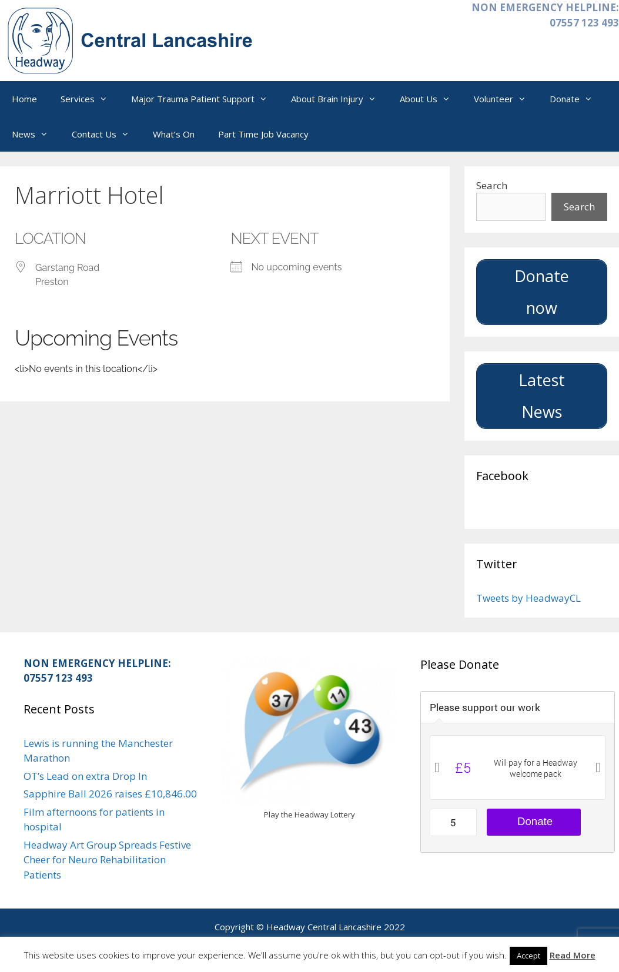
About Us (431, 98)
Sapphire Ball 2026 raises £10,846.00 (110, 793)
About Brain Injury (339, 98)
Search (491, 185)
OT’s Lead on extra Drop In (85, 776)
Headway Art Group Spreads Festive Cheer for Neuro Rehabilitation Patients (107, 859)
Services (90, 98)
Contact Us (106, 134)
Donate (577, 98)
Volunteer (506, 98)
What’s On (174, 134)
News (36, 134)
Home (24, 99)
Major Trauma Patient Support (205, 98)
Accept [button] (528, 955)
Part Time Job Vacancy (263, 134)
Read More (572, 955)
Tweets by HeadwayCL (528, 598)
